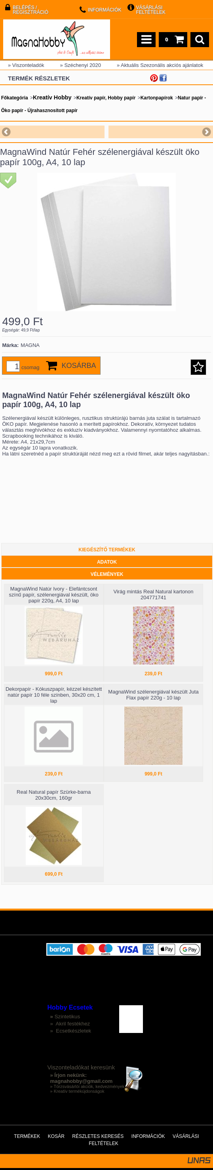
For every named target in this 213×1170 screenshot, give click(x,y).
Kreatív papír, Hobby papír (105, 98)
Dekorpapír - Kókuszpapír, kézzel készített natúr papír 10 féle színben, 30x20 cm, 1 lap (54, 695)
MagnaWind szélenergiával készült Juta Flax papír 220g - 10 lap (153, 695)
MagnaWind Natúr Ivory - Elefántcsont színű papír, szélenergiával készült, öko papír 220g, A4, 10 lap (54, 595)
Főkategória (14, 98)
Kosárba (79, 366)
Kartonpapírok (157, 98)
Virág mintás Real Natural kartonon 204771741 (153, 594)
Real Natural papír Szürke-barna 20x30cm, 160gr (54, 795)
